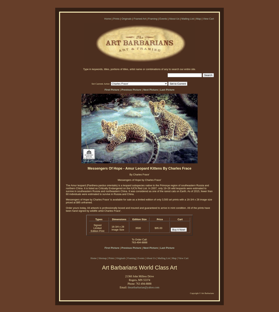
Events (163, 18)
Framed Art (139, 18)
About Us (174, 18)
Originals (126, 18)
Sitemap (102, 258)
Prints (116, 18)
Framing (152, 18)
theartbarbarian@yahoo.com (143, 287)
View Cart (208, 18)
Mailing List (187, 18)
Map (198, 18)
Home (107, 18)
